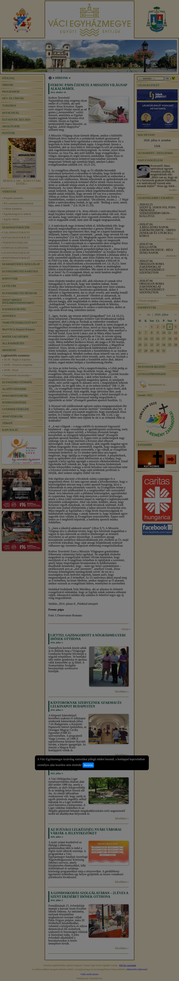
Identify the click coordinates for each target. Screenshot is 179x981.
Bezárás (88, 765)
